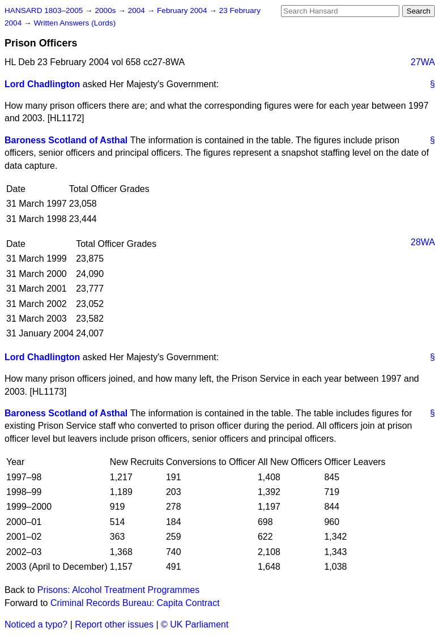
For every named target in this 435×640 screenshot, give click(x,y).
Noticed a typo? (36, 624)
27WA (423, 62)
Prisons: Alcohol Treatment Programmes (118, 590)
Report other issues (114, 624)
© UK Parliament (194, 624)
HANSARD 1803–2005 (44, 10)
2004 (137, 10)
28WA (423, 242)
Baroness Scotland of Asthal (66, 140)
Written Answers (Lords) (74, 23)
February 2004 (183, 10)
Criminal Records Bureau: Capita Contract (135, 603)
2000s (106, 10)
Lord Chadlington (42, 84)
